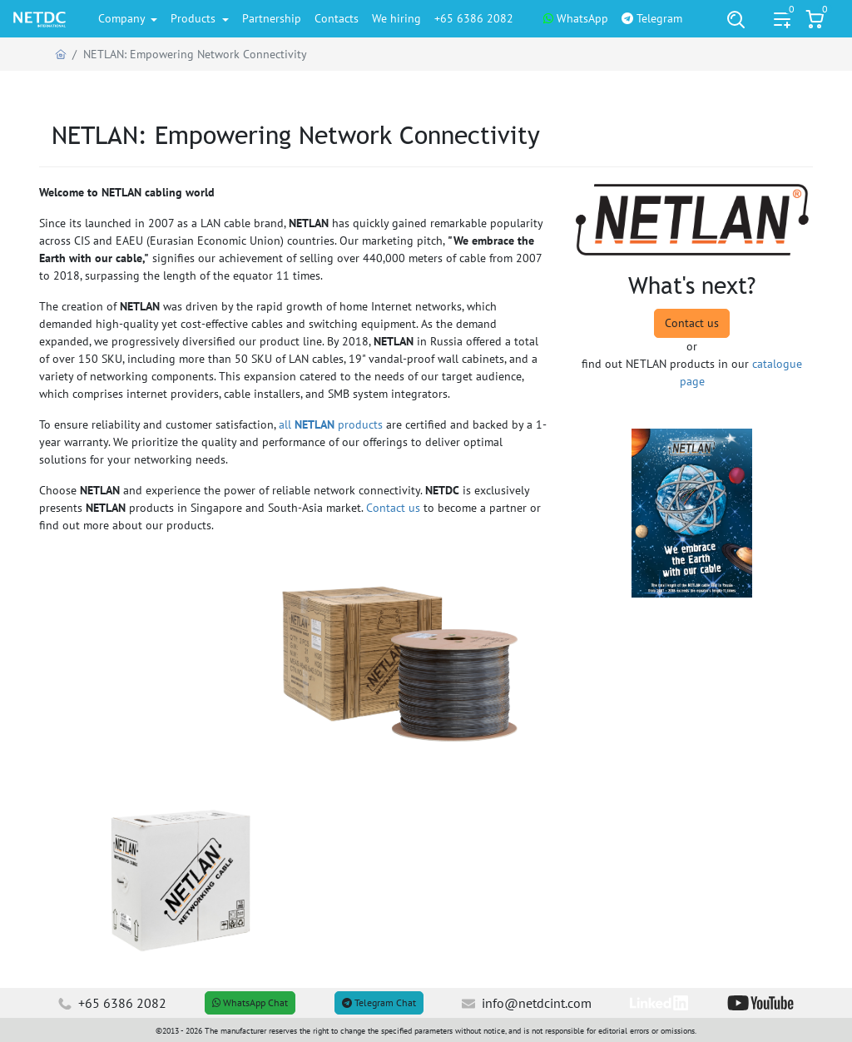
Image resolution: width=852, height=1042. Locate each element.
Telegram (652, 18)
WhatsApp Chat (250, 1002)
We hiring (396, 18)
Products (195, 18)
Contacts (337, 18)
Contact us (393, 507)
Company (123, 18)
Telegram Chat (379, 1002)
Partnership (271, 18)
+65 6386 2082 (473, 18)
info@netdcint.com (527, 1003)
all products (331, 424)
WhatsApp (575, 18)
